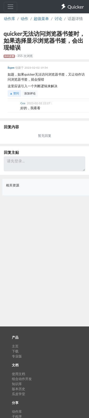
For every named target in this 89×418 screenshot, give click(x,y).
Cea (23, 103)
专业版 (17, 356)
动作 (24, 18)
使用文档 (18, 374)
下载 (15, 351)
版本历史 (18, 389)
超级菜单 (41, 18)
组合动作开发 (22, 379)
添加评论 (30, 93)
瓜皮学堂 (18, 394)
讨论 (58, 18)
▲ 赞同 (14, 93)
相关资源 (12, 185)
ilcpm (11, 67)
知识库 (17, 384)
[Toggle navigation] (10, 6)
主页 (15, 346)
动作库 (9, 18)
